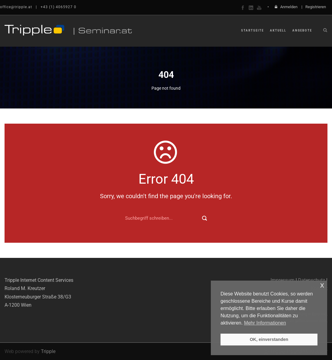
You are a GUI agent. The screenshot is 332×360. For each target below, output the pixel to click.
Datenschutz (311, 280)
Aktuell (278, 30)
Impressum (282, 280)
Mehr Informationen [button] (265, 322)
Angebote (302, 30)
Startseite (252, 30)
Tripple (48, 351)
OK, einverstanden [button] (269, 339)
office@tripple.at (16, 7)
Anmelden (288, 7)
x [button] (322, 285)
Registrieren (315, 7)
